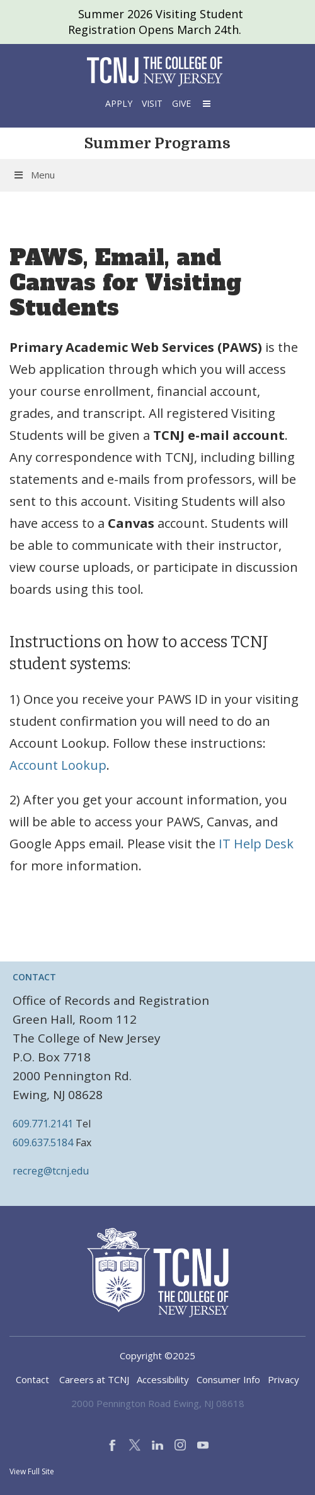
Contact (32, 1379)
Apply (118, 103)
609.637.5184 (43, 1142)
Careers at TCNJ (94, 1379)
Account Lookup (57, 765)
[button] (205, 103)
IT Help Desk (256, 843)
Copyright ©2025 (157, 1355)
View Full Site (31, 1471)
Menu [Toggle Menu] (34, 174)
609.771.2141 (43, 1124)
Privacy (283, 1379)
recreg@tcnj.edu (51, 1171)
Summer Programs (157, 143)
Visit (152, 103)
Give (181, 103)
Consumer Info (228, 1379)
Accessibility (163, 1379)
